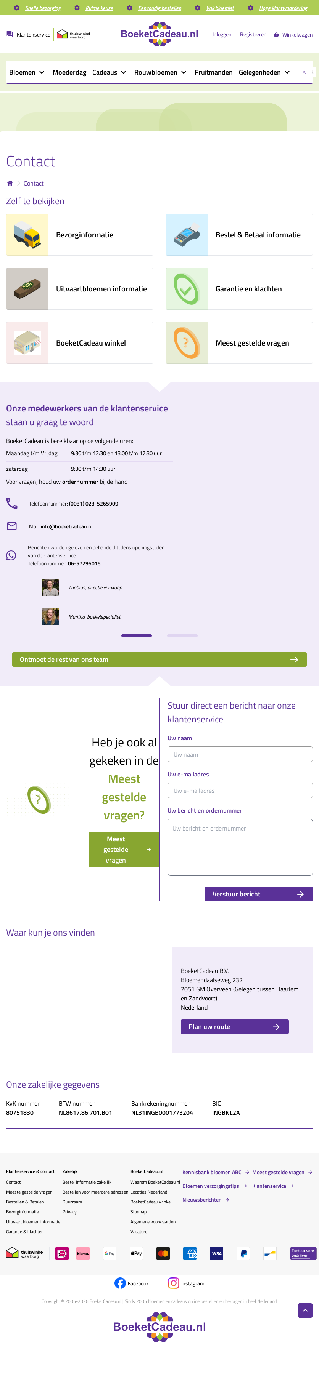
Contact (34, 183)
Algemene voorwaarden (153, 1221)
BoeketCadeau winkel (151, 1201)
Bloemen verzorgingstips (210, 1186)
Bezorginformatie (22, 1211)
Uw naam (180, 738)
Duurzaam (72, 1201)
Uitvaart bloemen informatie (33, 1221)
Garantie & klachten (25, 1231)
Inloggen (222, 34)
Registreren (253, 34)
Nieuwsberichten (202, 1199)
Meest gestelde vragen (127, 849)
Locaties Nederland (148, 1191)
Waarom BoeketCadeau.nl (155, 1182)
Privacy (70, 1211)
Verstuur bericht (259, 894)
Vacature (138, 1231)
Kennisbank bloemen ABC (212, 1172)
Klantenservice (269, 1186)
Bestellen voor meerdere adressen (95, 1191)
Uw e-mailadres (188, 774)
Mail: (61, 526)
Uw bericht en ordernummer (205, 810)
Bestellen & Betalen (25, 1201)
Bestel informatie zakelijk (87, 1182)
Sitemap (138, 1211)
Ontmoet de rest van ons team (159, 659)
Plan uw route (234, 1026)
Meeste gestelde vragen (29, 1191)
